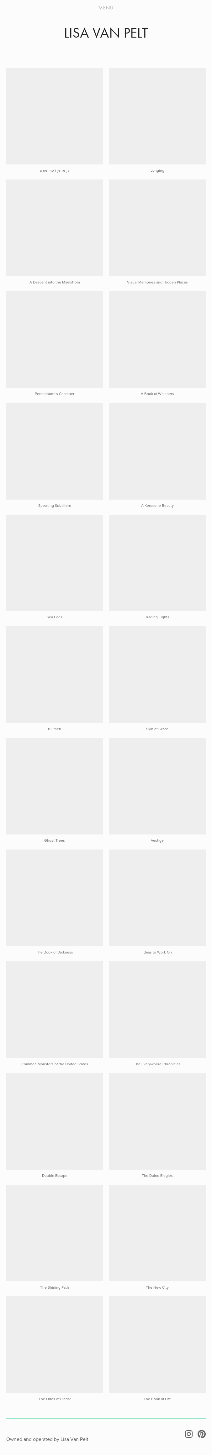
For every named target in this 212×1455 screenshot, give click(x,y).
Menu (106, 8)
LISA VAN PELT (106, 32)
